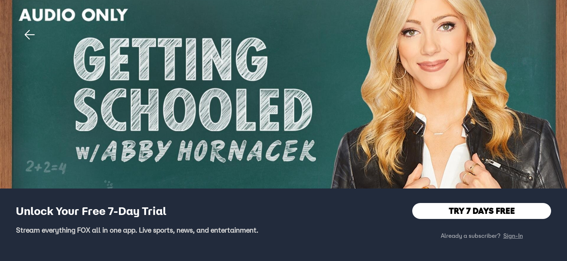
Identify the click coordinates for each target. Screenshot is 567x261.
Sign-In (513, 235)
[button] (29, 35)
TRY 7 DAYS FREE (482, 211)
